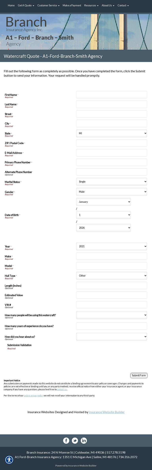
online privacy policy (33, 395)
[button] (26, 5)
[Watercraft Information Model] (111, 265)
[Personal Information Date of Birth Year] (103, 228)
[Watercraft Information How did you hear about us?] (111, 337)
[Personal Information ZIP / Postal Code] (111, 143)
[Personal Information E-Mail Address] (111, 152)
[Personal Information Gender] (111, 192)
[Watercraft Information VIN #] (111, 304)
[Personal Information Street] (111, 114)
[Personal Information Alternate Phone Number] (111, 172)
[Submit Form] (139, 375)
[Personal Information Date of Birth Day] (103, 215)
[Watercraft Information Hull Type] (111, 276)
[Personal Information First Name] (111, 94)
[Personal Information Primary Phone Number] (111, 162)
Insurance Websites (41, 412)
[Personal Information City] (111, 123)
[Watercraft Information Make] (111, 256)
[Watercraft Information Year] (111, 246)
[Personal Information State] (111, 133)
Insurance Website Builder (107, 412)
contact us (62, 389)
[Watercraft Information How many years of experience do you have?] (111, 326)
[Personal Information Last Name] (111, 104)
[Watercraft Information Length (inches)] (111, 285)
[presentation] (37, 357)
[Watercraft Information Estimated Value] (111, 295)
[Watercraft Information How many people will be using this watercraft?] (111, 315)
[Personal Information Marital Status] (111, 182)
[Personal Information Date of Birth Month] (103, 202)
